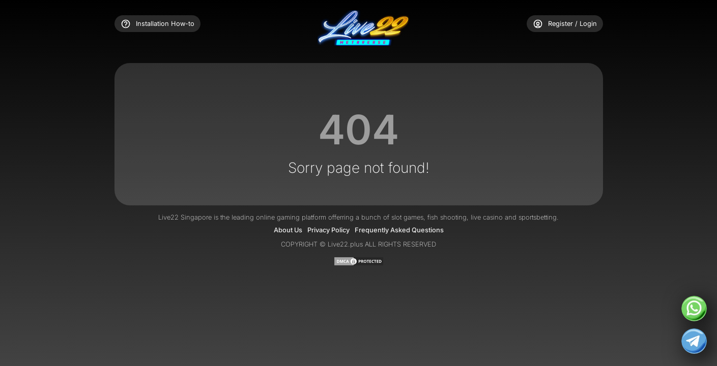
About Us (288, 230)
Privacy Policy (328, 230)
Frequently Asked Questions (399, 230)
